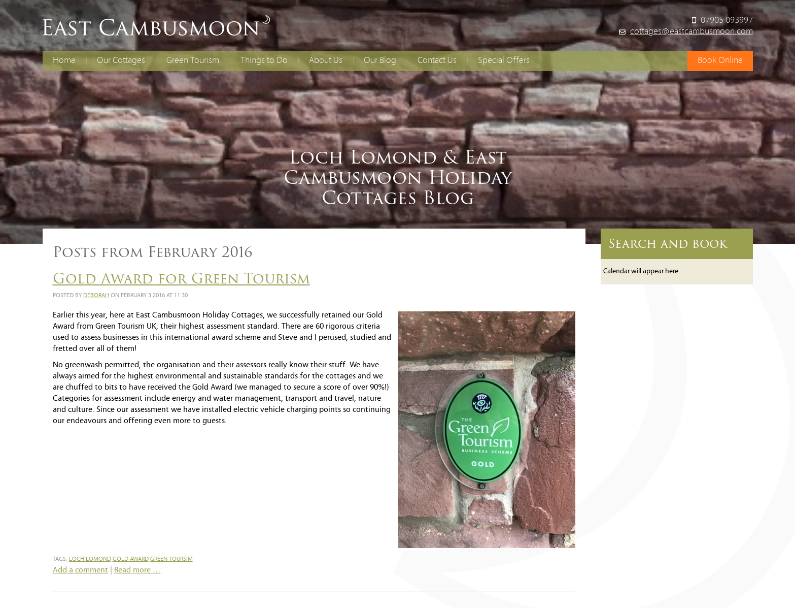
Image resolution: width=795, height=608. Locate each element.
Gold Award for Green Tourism (181, 278)
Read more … (137, 570)
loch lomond (90, 559)
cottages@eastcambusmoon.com (691, 32)
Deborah (96, 296)
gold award (131, 559)
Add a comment (80, 570)
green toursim (171, 559)
